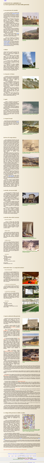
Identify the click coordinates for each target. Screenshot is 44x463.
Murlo (20, 438)
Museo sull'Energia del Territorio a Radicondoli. (30, 284)
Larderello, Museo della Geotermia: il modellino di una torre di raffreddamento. (29, 237)
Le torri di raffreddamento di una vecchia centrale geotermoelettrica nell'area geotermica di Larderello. (31, 25)
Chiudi (34, 462)
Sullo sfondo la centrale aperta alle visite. (30, 298)
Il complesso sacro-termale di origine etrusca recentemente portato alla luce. (30, 133)
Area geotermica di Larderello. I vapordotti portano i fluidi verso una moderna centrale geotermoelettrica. (31, 167)
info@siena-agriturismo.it (33, 459)
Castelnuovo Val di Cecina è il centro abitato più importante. (30, 40)
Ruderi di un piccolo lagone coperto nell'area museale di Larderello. (30, 251)
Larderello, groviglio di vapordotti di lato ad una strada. (31, 361)
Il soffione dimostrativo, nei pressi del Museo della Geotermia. (30, 68)
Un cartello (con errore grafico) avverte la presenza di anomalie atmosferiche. (31, 331)
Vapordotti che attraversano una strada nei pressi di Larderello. (31, 346)
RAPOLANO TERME (7, 41)
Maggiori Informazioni (30, 462)
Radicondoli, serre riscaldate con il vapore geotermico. (30, 312)
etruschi (17, 121)
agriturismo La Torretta (15, 13)
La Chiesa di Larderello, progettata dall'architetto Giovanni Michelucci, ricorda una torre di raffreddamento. (30, 204)
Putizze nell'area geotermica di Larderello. (30, 88)
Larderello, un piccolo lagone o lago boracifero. (30, 113)
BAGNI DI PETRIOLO (7, 44)
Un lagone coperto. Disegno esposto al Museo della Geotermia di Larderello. (30, 152)
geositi (18, 33)
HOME (5, 0)
